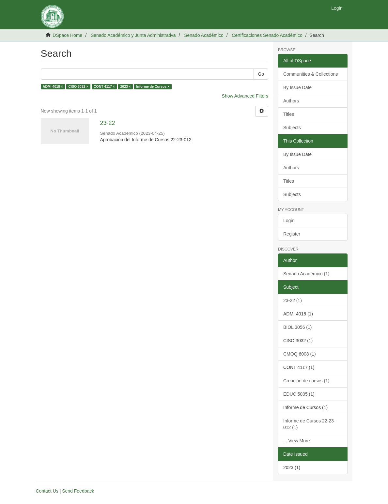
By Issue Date (297, 87)
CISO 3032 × (78, 86)
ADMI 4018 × (53, 86)
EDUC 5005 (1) (299, 394)
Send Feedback (78, 491)
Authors (291, 100)
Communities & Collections (310, 74)
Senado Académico (204, 35)
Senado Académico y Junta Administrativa (133, 35)
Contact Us (47, 491)
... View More (296, 440)
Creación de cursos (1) (306, 380)
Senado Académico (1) (306, 273)
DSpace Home (67, 35)
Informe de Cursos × (152, 86)
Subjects (292, 127)
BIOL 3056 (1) (297, 327)
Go (261, 74)
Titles (288, 114)
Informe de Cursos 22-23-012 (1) (309, 424)
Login (288, 220)
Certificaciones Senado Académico (267, 35)
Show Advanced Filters (245, 96)
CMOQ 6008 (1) (299, 354)
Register (291, 234)
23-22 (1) (292, 300)
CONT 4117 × (104, 86)
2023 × (125, 86)
